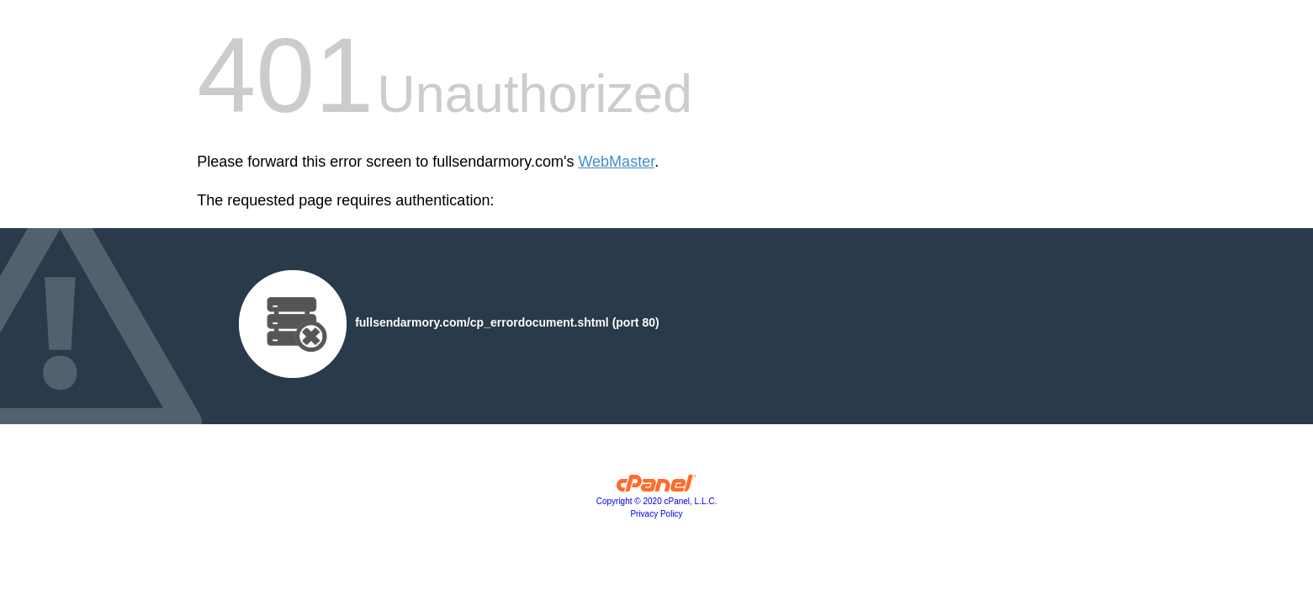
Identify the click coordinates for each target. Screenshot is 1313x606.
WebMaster (616, 161)
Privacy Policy (656, 513)
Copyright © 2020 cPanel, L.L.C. (656, 501)
